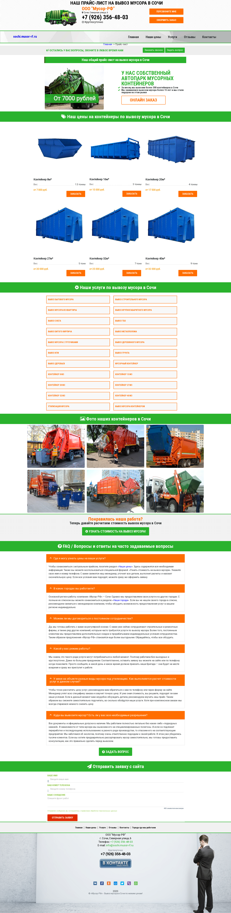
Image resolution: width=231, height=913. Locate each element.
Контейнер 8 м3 (56, 373)
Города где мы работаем (144, 825)
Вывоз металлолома (126, 330)
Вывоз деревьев (56, 363)
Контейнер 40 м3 (123, 395)
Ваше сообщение (56, 792)
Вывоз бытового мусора (61, 298)
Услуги (172, 37)
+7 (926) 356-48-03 (105, 17)
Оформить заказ (166, 20)
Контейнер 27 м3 (123, 384)
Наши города (120, 598)
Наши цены (153, 37)
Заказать (75, 193)
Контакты (209, 37)
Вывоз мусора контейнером (130, 405)
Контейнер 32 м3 (56, 395)
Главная (133, 37)
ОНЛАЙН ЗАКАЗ (143, 99)
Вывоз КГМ (53, 352)
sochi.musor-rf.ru (25, 36)
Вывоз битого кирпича (60, 330)
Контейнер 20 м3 (56, 384)
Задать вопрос (175, 50)
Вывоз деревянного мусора (129, 341)
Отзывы (189, 37)
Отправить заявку (62, 815)
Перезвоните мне (166, 11)
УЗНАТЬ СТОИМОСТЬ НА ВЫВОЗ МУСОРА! (115, 530)
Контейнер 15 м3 (123, 373)
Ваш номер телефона (58, 783)
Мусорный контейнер (126, 363)
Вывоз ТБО (120, 320)
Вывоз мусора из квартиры (62, 309)
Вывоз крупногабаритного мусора (133, 309)
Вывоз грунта (122, 352)
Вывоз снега (54, 320)
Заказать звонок (154, 50)
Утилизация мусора (58, 405)
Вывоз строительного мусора (131, 298)
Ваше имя (52, 773)
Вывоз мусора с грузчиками (63, 341)
